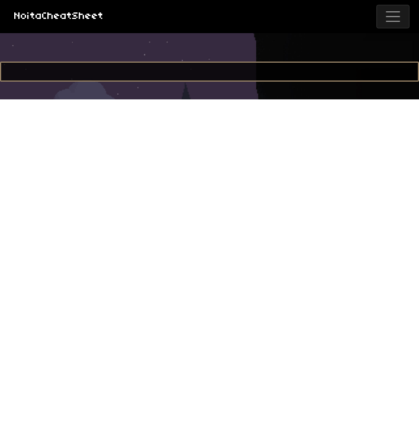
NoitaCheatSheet (59, 16)
